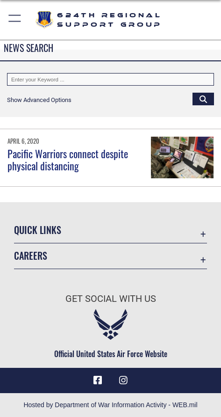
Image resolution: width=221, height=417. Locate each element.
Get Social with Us (110, 298)
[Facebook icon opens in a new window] (98, 380)
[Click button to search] (203, 99)
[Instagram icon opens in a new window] (123, 380)
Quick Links (37, 230)
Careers (30, 256)
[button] (15, 20)
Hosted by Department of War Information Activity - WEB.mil (110, 405)
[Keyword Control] (110, 79)
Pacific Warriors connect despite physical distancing (67, 159)
